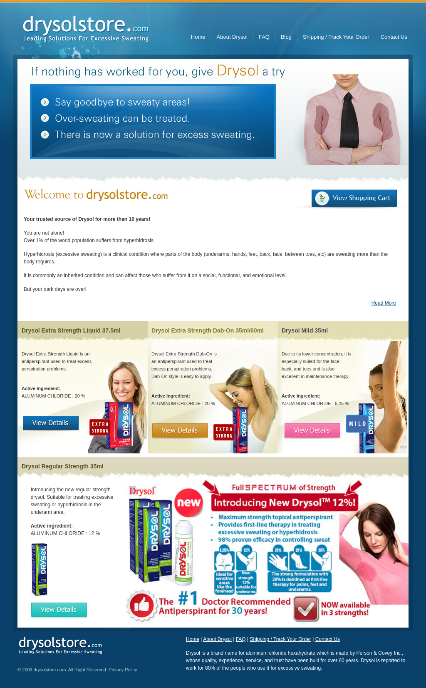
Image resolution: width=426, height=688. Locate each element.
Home (198, 37)
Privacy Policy (123, 669)
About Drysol (232, 37)
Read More (384, 303)
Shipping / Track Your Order (336, 37)
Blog (286, 37)
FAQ (264, 37)
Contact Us (394, 37)
